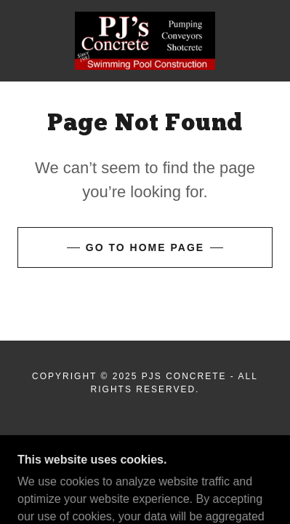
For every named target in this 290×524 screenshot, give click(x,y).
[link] (144, 41)
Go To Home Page (145, 247)
